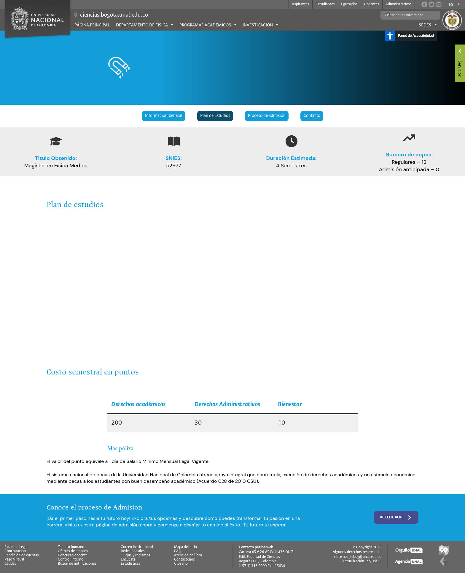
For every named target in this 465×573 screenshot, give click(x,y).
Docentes (371, 4)
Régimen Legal (16, 547)
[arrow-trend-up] (409, 137)
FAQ (177, 551)
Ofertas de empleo (73, 551)
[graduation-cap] (56, 141)
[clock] (291, 141)
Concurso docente (72, 555)
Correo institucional (137, 547)
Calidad (10, 564)
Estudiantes (325, 4)
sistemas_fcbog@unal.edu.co (357, 557)
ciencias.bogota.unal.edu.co (114, 15)
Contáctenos (184, 560)
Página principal (92, 25)
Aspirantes (300, 4)
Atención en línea (188, 555)
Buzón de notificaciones (77, 564)
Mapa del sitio (185, 547)
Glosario (181, 564)
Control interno (70, 560)
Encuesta (128, 560)
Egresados (349, 4)
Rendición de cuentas (21, 555)
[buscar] (405, 15)
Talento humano (71, 547)
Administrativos (399, 4)
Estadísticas (130, 564)
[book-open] (173, 141)
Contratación (15, 551)
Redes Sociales (133, 551)
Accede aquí (396, 517)
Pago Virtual (14, 560)
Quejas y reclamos (135, 555)
